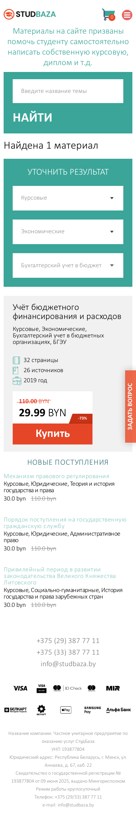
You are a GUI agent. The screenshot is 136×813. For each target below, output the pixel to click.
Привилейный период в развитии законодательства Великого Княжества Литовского (60, 576)
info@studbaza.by (68, 664)
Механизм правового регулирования (56, 476)
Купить (53, 434)
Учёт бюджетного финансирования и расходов (67, 312)
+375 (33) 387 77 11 (68, 652)
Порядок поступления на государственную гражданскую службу (65, 523)
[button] (112, 265)
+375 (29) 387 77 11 (68, 641)
